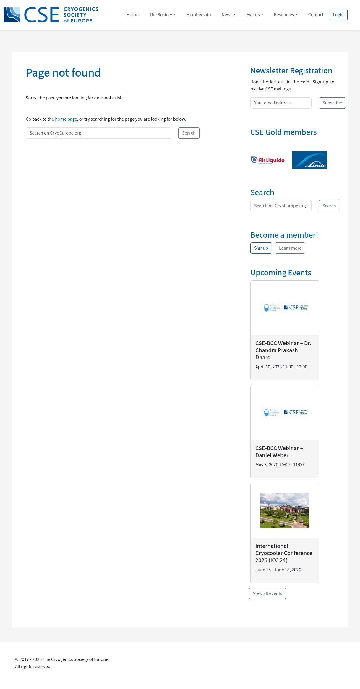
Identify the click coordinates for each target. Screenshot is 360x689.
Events (253, 15)
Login (338, 15)
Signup (261, 248)
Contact (316, 15)
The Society (160, 15)
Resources (284, 15)
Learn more (290, 248)
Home (132, 15)
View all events (267, 593)
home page (66, 119)
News (227, 15)
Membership (198, 15)
